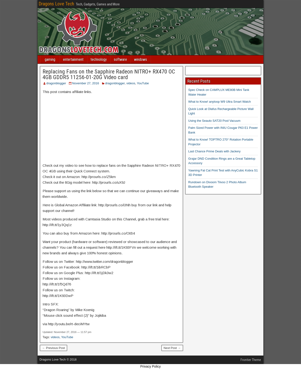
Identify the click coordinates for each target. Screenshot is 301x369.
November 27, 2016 (85, 83)
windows (140, 59)
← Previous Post (53, 348)
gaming (50, 59)
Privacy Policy (150, 366)
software (120, 59)
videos (130, 83)
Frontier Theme (251, 360)
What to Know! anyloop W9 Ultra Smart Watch (219, 101)
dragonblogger (56, 83)
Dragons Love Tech (56, 4)
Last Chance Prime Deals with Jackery (214, 151)
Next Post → (172, 348)
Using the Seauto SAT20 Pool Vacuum (214, 120)
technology (99, 59)
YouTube (143, 83)
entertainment (73, 59)
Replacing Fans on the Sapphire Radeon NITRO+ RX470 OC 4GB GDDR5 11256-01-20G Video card (109, 74)
